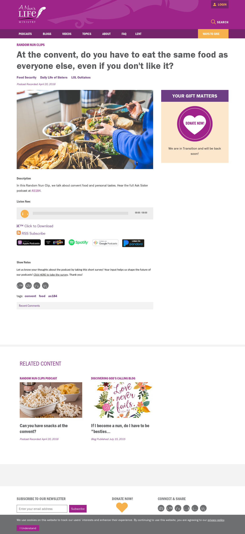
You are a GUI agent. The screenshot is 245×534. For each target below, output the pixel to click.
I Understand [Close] (28, 528)
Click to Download (35, 225)
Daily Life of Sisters (54, 77)
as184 (52, 296)
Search (223, 22)
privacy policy (216, 520)
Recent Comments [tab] (85, 305)
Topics (86, 34)
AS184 (36, 191)
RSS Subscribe (31, 233)
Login (222, 4)
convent (30, 296)
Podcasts (25, 34)
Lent (138, 34)
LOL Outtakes (81, 77)
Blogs (47, 34)
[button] (25, 214)
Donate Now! (122, 498)
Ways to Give (211, 34)
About (106, 34)
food (42, 296)
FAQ (124, 34)
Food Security (26, 77)
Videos (66, 34)
